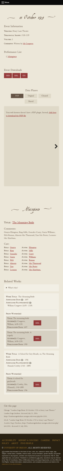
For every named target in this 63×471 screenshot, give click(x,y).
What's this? (13, 288)
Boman (32, 260)
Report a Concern (28, 440)
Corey (31, 254)
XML (16, 75)
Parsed (30, 101)
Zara (11, 267)
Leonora (13, 270)
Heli (12, 260)
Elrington (32, 248)
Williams (32, 257)
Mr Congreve (28, 44)
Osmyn (13, 248)
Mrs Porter (33, 267)
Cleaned (44, 96)
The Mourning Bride (23, 222)
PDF (17, 96)
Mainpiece (12, 57)
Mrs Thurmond (35, 263)
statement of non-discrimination (11, 464)
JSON (8, 75)
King (12, 251)
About (14, 443)
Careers (45, 440)
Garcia (12, 257)
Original (31, 96)
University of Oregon (15, 448)
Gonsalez (13, 254)
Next (55, 146)
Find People (27, 443)
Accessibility (9, 440)
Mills (31, 251)
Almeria (13, 263)
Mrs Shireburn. (35, 270)
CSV (24, 75)
